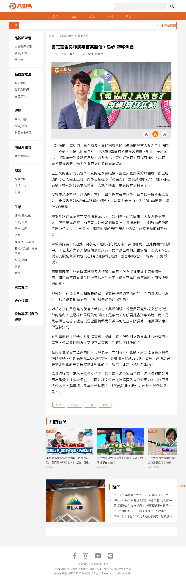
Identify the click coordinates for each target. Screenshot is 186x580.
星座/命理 (21, 228)
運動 (17, 266)
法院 (58, 405)
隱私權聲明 (123, 573)
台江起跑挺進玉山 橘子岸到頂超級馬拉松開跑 (143, 511)
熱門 (55, 16)
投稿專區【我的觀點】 (26, 316)
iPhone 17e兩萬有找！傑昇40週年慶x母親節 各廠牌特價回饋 (143, 500)
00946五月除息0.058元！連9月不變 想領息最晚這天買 (143, 516)
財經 (73, 16)
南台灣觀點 (23, 147)
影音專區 (21, 287)
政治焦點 (20, 83)
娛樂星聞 (20, 179)
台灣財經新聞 (23, 46)
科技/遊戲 (21, 260)
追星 (17, 192)
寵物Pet (19, 273)
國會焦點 (20, 96)
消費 (17, 235)
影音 (129, 16)
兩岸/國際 (21, 119)
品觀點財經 (23, 37)
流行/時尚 (21, 185)
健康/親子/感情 (24, 242)
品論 (110, 16)
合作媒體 (21, 300)
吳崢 (105, 405)
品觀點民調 (22, 89)
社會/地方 (21, 126)
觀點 (18, 110)
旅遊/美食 (21, 222)
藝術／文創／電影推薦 (26, 250)
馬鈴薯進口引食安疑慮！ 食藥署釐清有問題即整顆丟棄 (143, 505)
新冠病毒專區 (23, 132)
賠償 (90, 405)
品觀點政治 (23, 74)
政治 (92, 16)
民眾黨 (75, 405)
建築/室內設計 (24, 215)
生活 (18, 206)
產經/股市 (21, 53)
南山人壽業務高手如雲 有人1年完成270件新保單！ (143, 495)
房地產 (19, 59)
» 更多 (182, 486)
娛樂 (18, 170)
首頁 (51, 35)
